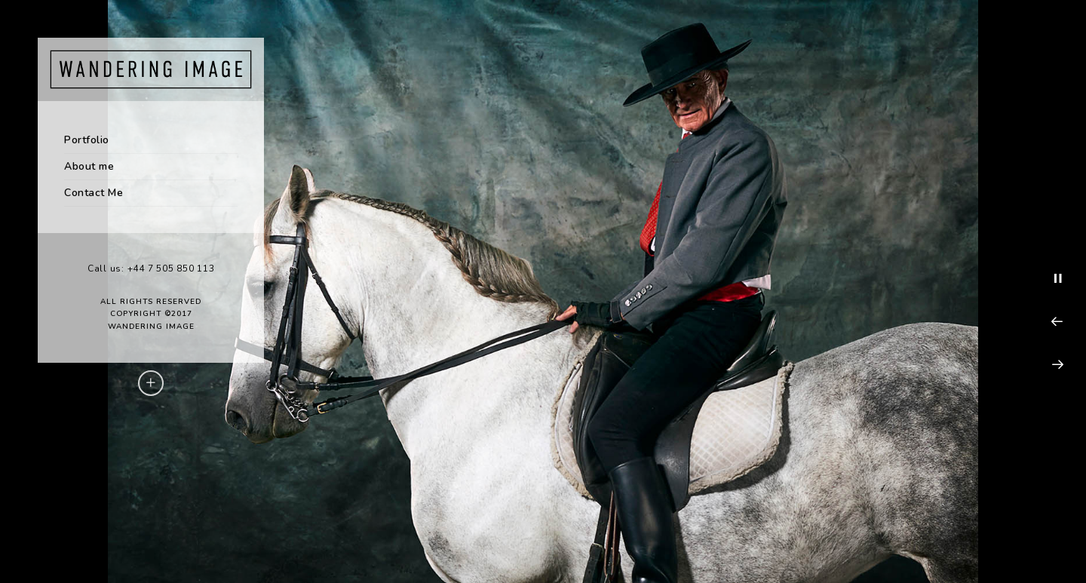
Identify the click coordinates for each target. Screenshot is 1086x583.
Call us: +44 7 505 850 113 (151, 268)
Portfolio (86, 140)
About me (89, 166)
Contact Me (93, 193)
